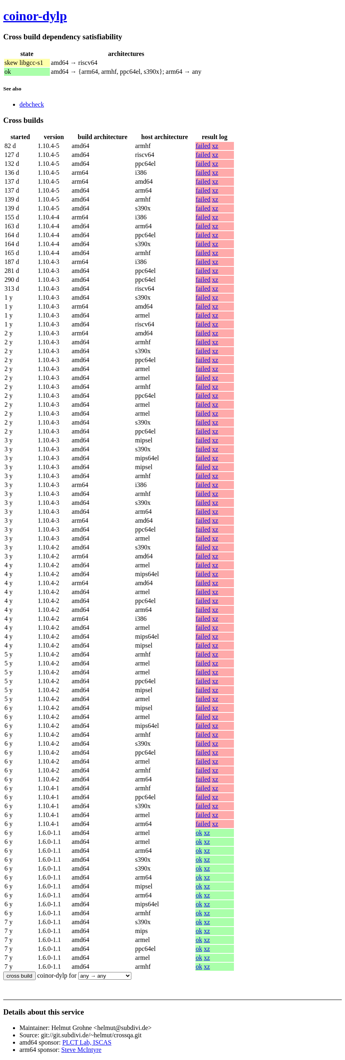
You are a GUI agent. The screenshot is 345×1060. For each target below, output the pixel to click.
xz (215, 145)
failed (203, 145)
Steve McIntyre (81, 1049)
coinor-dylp (35, 16)
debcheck (31, 104)
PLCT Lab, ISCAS (86, 1042)
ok (199, 832)
